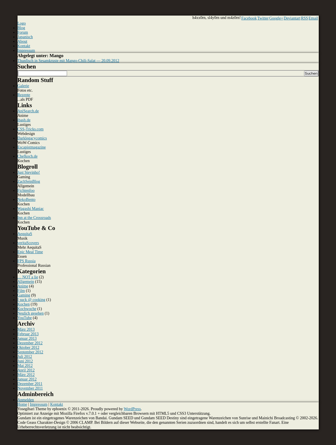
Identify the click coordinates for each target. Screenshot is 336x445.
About (22, 41)
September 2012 (30, 352)
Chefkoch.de (28, 156)
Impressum (26, 50)
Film (21, 291)
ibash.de (24, 120)
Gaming (24, 295)
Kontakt (24, 46)
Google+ (276, 18)
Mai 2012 (25, 366)
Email (313, 18)
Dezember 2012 (30, 343)
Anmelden (26, 400)
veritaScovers (28, 243)
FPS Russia (27, 261)
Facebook (249, 18)
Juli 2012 (25, 356)
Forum (23, 32)
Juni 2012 (25, 361)
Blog (21, 28)
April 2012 (26, 370)
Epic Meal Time (30, 252)
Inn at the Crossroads (34, 218)
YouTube (25, 318)
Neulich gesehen (31, 313)
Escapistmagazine (32, 147)
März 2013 (26, 329)
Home (22, 404)
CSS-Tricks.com (31, 129)
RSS (304, 18)
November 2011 (30, 388)
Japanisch (25, 37)
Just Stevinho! (29, 172)
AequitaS (25, 234)
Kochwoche (27, 309)
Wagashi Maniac (31, 209)
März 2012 (26, 375)
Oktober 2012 (28, 347)
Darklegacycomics (32, 138)
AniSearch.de (28, 111)
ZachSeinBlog (29, 181)
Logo (22, 23)
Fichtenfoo (26, 190)
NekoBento (27, 199)
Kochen (24, 304)
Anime (23, 286)
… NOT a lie (28, 277)
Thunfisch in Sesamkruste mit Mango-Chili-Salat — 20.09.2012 (68, 61)
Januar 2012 (27, 379)
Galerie (23, 86)
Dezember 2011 (30, 384)
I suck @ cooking (32, 300)
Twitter (263, 18)
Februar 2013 (28, 334)
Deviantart (292, 18)
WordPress (132, 409)
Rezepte (24, 95)
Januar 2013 (27, 338)
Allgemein (26, 282)
